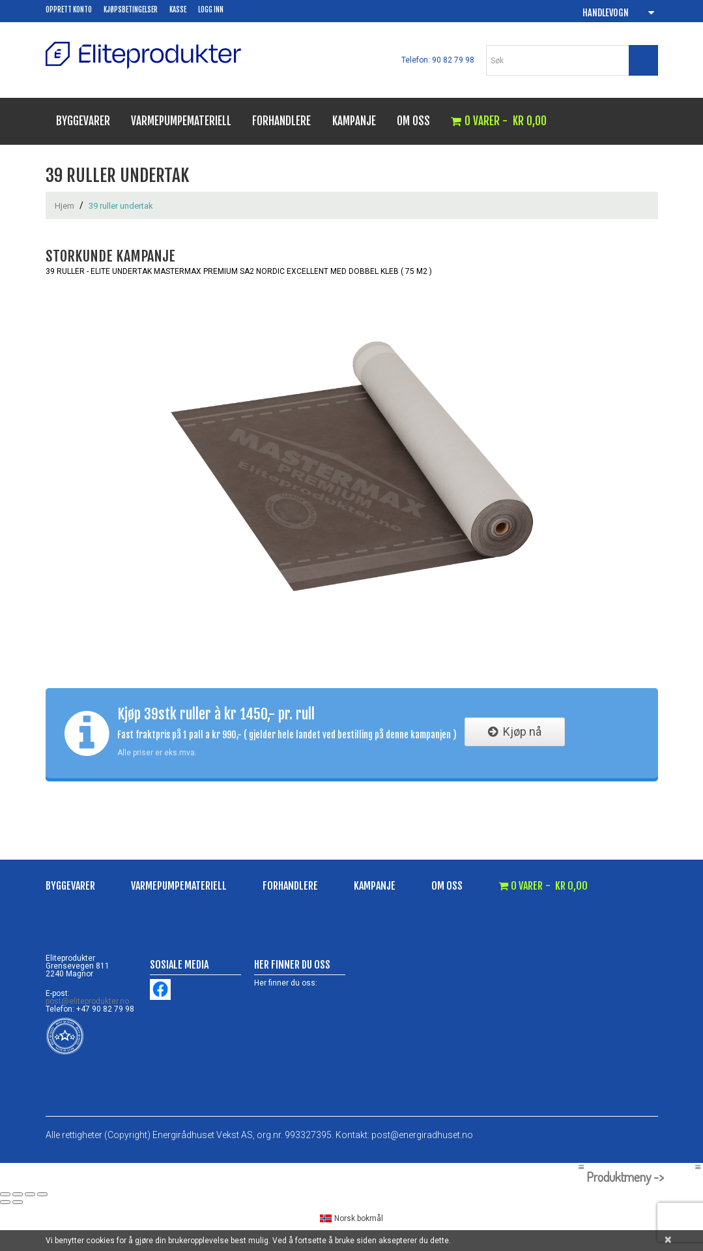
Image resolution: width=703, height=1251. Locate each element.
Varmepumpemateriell (181, 121)
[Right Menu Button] (697, 1166)
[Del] (30, 1194)
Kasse (177, 9)
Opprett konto (69, 9)
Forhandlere (281, 121)
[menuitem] (351, 1219)
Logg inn (210, 9)
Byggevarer (83, 121)
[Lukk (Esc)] (42, 1194)
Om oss (413, 121)
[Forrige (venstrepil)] (5, 1202)
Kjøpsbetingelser (131, 9)
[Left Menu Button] (580, 1166)
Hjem (64, 206)
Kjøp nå (514, 731)
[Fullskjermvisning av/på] (17, 1194)
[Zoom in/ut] (5, 1194)
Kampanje (354, 121)
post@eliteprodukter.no (87, 1001)
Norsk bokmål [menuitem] (358, 1218)
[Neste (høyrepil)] (17, 1202)
